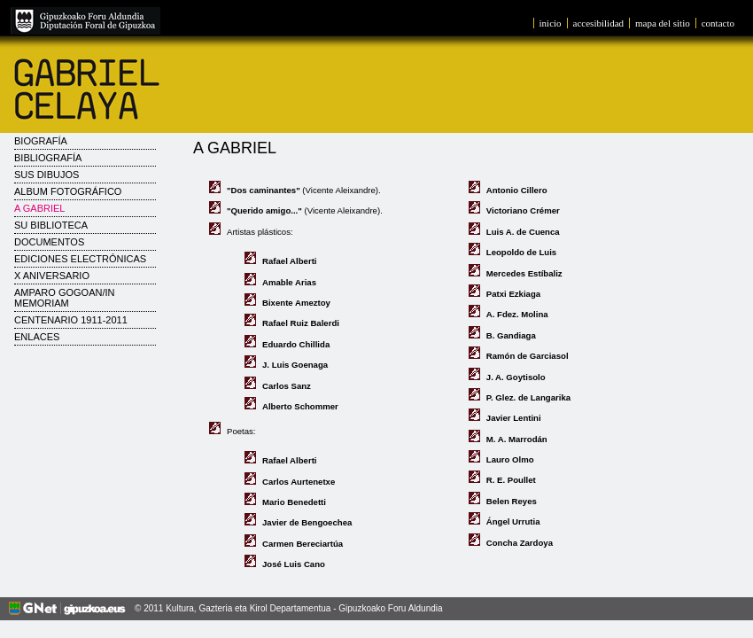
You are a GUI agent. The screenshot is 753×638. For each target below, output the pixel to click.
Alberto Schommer (300, 406)
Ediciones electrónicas (80, 258)
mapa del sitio (662, 23)
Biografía (40, 141)
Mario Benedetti (294, 502)
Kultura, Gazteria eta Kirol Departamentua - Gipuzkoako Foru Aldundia (304, 608)
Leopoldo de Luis (521, 252)
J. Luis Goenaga (295, 365)
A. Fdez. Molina (517, 314)
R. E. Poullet (511, 480)
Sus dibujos (46, 174)
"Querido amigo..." (264, 210)
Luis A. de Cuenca (523, 232)
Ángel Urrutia (513, 521)
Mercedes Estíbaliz (524, 273)
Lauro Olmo (510, 459)
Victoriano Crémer (523, 210)
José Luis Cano (293, 564)
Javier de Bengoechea (307, 522)
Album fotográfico (67, 191)
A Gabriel (39, 208)
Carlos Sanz (286, 386)
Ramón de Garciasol (527, 356)
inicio (551, 23)
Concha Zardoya (519, 543)
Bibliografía (48, 157)
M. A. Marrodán (516, 439)
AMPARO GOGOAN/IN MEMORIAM (64, 297)
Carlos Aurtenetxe (298, 481)
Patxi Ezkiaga (513, 294)
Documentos (49, 242)
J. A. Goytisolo (516, 377)
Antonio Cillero (516, 190)
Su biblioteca (51, 225)
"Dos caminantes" (263, 190)
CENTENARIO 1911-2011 (71, 320)
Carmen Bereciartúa (302, 544)
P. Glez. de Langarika (528, 397)
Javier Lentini (513, 418)
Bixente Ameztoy (296, 302)
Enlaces (36, 336)
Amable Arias (289, 282)
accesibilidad (598, 23)
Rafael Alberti (289, 261)
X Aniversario (51, 275)
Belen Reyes (511, 501)
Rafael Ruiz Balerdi (300, 323)
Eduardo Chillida (296, 344)
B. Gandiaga (511, 335)
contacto (718, 23)
